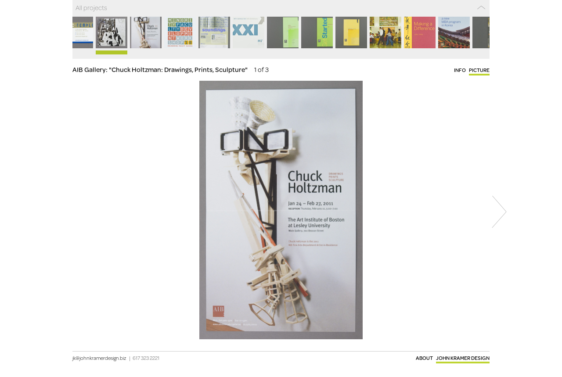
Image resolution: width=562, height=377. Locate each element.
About (424, 358)
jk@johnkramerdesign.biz (99, 358)
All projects (91, 7)
